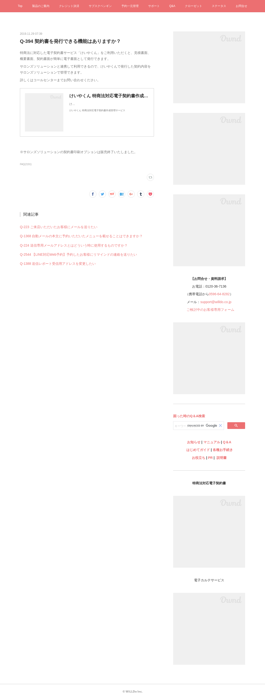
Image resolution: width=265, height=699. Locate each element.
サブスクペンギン (100, 6)
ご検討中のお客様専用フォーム (210, 310)
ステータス (219, 6)
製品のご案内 (40, 6)
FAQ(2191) (26, 164)
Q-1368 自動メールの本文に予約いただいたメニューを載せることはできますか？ (81, 236)
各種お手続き (223, 450)
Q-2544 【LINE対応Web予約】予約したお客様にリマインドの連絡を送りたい (78, 254)
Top (20, 6)
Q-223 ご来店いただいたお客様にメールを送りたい (58, 227)
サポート (154, 6)
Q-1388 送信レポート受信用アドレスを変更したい (58, 264)
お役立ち (198, 458)
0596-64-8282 (219, 294)
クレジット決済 (69, 6)
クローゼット (193, 6)
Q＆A (227, 442)
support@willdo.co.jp (215, 302)
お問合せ (241, 6)
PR (210, 458)
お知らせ (193, 442)
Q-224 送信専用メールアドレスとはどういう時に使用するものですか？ (74, 245)
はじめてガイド (197, 450)
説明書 (222, 458)
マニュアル (211, 442)
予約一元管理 (130, 6)
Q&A (172, 6)
